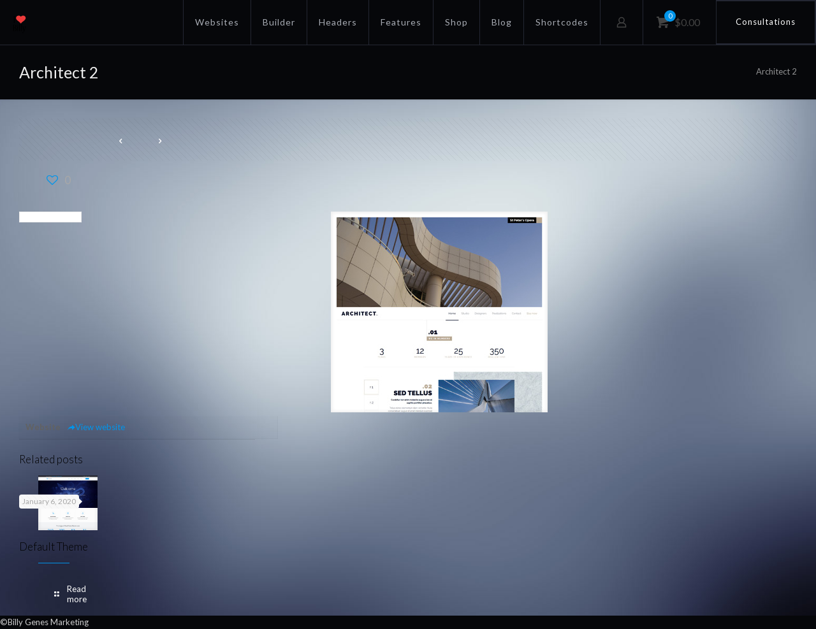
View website (96, 427)
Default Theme (53, 546)
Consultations (766, 22)
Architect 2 (776, 71)
